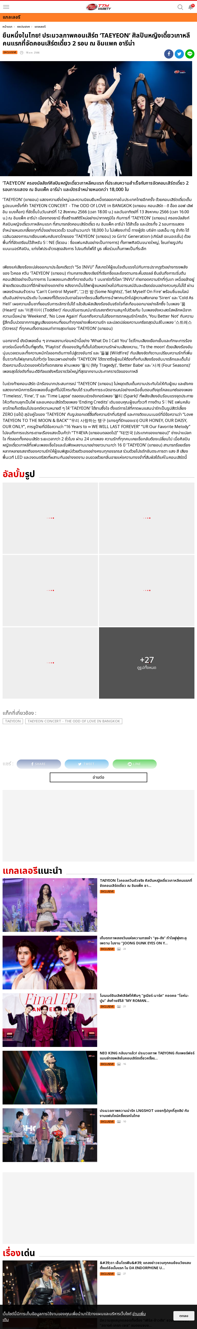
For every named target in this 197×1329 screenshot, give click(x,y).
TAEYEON (13, 721)
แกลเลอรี (40, 27)
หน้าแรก (7, 27)
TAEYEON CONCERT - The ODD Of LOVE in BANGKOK (73, 721)
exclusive (23, 27)
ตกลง (184, 1316)
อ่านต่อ (98, 777)
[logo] (98, 6)
